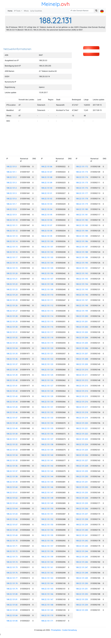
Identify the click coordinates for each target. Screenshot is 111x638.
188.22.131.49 (12, 428)
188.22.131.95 (46, 215)
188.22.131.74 (12, 562)
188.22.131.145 (47, 482)
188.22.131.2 (11, 177)
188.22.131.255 (82, 610)
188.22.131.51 (12, 439)
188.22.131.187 (82, 247)
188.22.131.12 (12, 231)
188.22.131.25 (12, 300)
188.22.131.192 (82, 273)
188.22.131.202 (82, 327)
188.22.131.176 (82, 188)
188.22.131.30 (12, 327)
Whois (26, 11)
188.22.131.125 (47, 375)
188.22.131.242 (82, 541)
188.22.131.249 (82, 578)
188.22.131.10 (12, 220)
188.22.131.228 (82, 466)
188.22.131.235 (82, 503)
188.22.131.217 (82, 407)
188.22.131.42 (12, 391)
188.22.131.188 (82, 252)
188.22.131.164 (47, 583)
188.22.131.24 (12, 295)
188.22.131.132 (47, 412)
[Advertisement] (55, 40)
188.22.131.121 (47, 354)
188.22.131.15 (12, 247)
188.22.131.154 (47, 530)
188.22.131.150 (47, 509)
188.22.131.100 (47, 241)
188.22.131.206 (82, 348)
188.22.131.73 (12, 557)
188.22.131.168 (47, 605)
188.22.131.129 (47, 396)
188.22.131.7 (11, 204)
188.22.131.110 (47, 295)
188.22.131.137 (47, 439)
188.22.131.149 (47, 503)
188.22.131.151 (47, 514)
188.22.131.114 (47, 316)
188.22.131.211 (82, 375)
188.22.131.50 (12, 434)
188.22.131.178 (82, 199)
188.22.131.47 (12, 418)
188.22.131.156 (47, 541)
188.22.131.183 (82, 225)
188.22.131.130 (47, 402)
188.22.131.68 (12, 530)
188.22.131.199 (82, 311)
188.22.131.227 (82, 460)
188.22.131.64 (12, 509)
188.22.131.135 (47, 428)
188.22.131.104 (47, 263)
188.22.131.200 (82, 316)
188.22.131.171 (47, 621)
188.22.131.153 (47, 525)
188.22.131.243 (82, 546)
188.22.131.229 (82, 471)
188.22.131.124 (47, 370)
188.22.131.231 (82, 482)
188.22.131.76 (12, 573)
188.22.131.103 (47, 257)
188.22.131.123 (47, 364)
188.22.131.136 (47, 434)
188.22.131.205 (82, 343)
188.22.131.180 (82, 209)
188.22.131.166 (47, 594)
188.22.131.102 (47, 252)
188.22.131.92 (46, 199)
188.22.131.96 (46, 220)
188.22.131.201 (82, 322)
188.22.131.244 (82, 551)
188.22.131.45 (12, 407)
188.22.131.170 (47, 615)
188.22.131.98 (46, 231)
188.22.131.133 (47, 418)
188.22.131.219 (82, 418)
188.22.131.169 (47, 610)
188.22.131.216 (82, 402)
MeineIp (50, 4)
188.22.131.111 (47, 300)
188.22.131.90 (46, 188)
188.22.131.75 (12, 567)
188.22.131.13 (12, 236)
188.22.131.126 (47, 380)
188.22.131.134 (47, 423)
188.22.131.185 (82, 236)
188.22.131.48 (12, 423)
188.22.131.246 (82, 562)
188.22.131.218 (82, 412)
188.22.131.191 (82, 268)
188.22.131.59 (12, 482)
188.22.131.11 (12, 225)
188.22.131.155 (47, 535)
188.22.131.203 (82, 332)
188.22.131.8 (11, 209)
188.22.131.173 (82, 172)
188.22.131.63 (12, 503)
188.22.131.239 (82, 525)
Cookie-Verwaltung (69, 630)
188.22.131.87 (46, 172)
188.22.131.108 (47, 284)
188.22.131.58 (12, 477)
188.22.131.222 (82, 434)
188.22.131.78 (12, 583)
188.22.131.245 (82, 557)
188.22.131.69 (12, 535)
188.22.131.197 (82, 300)
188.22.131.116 (47, 327)
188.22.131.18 (12, 263)
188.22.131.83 (12, 610)
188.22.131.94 (46, 209)
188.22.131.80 (12, 594)
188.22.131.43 (12, 396)
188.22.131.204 (82, 338)
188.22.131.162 (47, 573)
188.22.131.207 (82, 354)
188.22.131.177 (82, 193)
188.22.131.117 (47, 332)
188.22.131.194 (82, 284)
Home (10, 11)
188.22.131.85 (12, 621)
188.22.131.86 (46, 167)
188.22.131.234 (82, 498)
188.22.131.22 (12, 284)
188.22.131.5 (11, 193)
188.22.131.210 (82, 370)
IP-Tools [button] (17, 11)
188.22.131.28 (12, 316)
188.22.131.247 (82, 567)
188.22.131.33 (12, 343)
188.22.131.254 (82, 605)
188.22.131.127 (47, 386)
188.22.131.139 (47, 450)
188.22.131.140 (47, 455)
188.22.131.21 (12, 279)
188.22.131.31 (12, 332)
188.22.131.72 (12, 551)
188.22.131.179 (82, 204)
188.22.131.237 (82, 514)
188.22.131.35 (12, 354)
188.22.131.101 (47, 247)
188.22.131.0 (11, 167)
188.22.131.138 (47, 444)
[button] (102, 9)
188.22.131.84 (12, 615)
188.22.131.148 (47, 498)
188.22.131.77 (12, 578)
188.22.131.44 (12, 402)
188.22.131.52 (12, 444)
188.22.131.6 (11, 199)
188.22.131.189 (82, 257)
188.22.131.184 (82, 231)
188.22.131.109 (47, 289)
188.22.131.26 (12, 305)
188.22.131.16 (12, 252)
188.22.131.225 (82, 450)
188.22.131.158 (47, 551)
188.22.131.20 (12, 273)
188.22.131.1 (11, 172)
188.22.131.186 (82, 241)
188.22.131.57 (12, 471)
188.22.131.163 (47, 578)
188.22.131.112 (47, 305)
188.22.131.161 (47, 567)
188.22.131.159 (47, 557)
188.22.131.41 (12, 386)
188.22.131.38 (12, 370)
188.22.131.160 (47, 562)
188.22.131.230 (82, 477)
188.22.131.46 (12, 412)
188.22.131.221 (82, 428)
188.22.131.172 (82, 167)
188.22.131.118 (47, 338)
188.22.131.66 (12, 519)
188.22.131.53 (12, 450)
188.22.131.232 (82, 487)
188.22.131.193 (82, 279)
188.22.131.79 (12, 589)
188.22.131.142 (47, 466)
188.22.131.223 (82, 439)
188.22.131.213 (82, 386)
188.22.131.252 (82, 594)
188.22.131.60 (12, 487)
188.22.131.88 (46, 177)
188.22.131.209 (82, 364)
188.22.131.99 (46, 236)
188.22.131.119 (47, 343)
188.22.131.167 (47, 599)
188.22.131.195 (82, 289)
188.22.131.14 (12, 241)
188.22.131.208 (82, 359)
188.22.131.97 (46, 225)
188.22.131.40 (12, 380)
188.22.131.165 (47, 589)
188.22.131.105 (47, 268)
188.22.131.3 (11, 183)
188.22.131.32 (12, 338)
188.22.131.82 (12, 605)
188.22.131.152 (47, 519)
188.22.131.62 (12, 498)
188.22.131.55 (12, 460)
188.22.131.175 (82, 183)
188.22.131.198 (82, 305)
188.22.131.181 (82, 215)
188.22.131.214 (82, 391)
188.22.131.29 (12, 322)
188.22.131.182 (82, 220)
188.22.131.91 (46, 193)
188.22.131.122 (47, 359)
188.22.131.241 (82, 535)
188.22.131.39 (12, 375)
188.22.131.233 (82, 493)
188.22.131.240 (82, 530)
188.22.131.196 (82, 295)
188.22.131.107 (47, 279)
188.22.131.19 (12, 268)
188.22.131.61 (12, 493)
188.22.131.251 (82, 589)
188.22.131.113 (47, 311)
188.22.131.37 (12, 364)
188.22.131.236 (82, 509)
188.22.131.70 (12, 541)
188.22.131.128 (47, 391)
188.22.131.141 (47, 460)
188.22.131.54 (12, 455)
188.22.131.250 (82, 583)
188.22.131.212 (82, 380)
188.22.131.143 (47, 471)
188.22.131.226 (82, 455)
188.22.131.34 (12, 348)
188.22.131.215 (82, 396)
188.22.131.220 (82, 423)
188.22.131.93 (46, 204)
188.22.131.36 (12, 359)
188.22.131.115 (47, 322)
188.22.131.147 (47, 493)
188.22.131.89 (46, 183)
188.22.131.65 (12, 514)
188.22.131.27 (12, 311)
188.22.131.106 (47, 273)
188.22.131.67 (12, 525)
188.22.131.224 (82, 444)
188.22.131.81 (12, 599)
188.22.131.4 (11, 188)
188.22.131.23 (12, 289)
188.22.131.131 (47, 407)
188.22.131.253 (82, 599)
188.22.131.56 (12, 466)
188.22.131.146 (47, 487)
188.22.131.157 (47, 546)
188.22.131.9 (11, 215)
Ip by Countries (36, 11)
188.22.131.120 (47, 348)
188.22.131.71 (12, 546)
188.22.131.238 (82, 519)
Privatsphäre (56, 630)
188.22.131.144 (47, 477)
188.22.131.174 (82, 177)
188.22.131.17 (12, 257)
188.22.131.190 (82, 263)
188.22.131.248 (82, 573)
